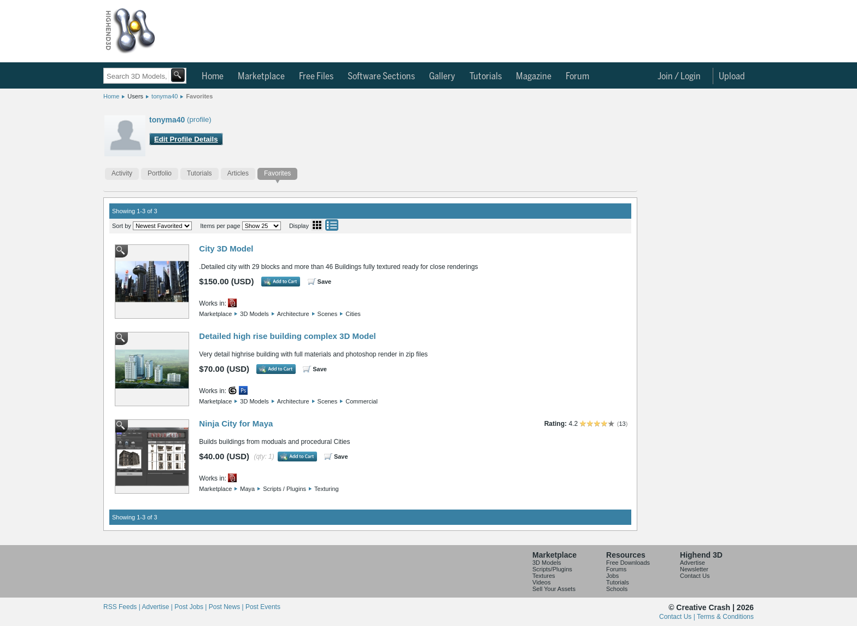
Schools (616, 589)
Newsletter (694, 569)
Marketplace (261, 76)
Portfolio (160, 173)
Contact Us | (678, 617)
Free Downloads (628, 562)
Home (213, 76)
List (331, 225)
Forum (577, 76)
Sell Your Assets (554, 589)
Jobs (612, 575)
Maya (247, 488)
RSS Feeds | (122, 607)
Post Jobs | (191, 607)
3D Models (254, 314)
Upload (732, 76)
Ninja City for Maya (236, 423)
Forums (616, 569)
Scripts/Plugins (552, 569)
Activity (121, 173)
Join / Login (679, 76)
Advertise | (158, 607)
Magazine (533, 76)
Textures (543, 575)
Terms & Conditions (725, 617)
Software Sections (381, 76)
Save (325, 281)
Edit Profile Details (186, 139)
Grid (317, 225)
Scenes (328, 314)
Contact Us (694, 575)
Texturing (326, 488)
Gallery (442, 76)
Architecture (293, 314)
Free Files (316, 76)
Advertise (692, 562)
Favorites (199, 96)
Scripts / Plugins (284, 488)
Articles (238, 173)
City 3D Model (226, 248)
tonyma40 (164, 96)
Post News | (227, 607)
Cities (353, 314)
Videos (541, 582)
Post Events (262, 607)
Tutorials (485, 76)
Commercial (361, 401)
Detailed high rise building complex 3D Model (287, 336)
